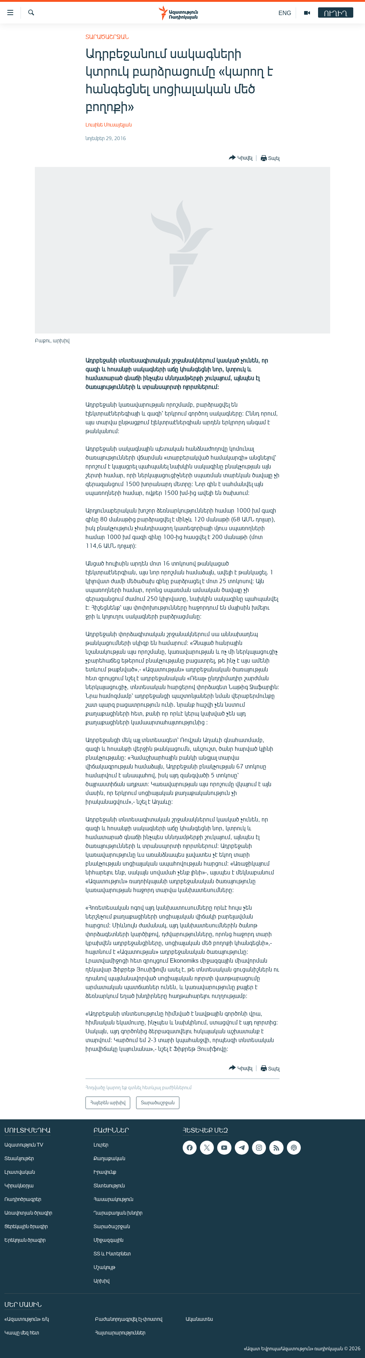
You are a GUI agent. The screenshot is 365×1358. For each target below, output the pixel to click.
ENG (284, 12)
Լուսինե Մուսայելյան (108, 124)
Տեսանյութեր (19, 1158)
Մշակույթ (104, 1267)
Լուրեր (101, 1144)
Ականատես (199, 1319)
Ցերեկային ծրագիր (26, 1226)
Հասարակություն (113, 1199)
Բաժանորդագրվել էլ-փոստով (129, 1319)
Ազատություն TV (23, 1144)
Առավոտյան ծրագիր (28, 1212)
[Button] (240, 158)
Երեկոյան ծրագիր (24, 1240)
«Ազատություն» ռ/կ (26, 1319)
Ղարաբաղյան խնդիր (118, 1212)
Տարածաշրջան (107, 36)
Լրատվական (19, 1172)
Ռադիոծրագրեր (22, 1199)
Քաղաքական (109, 1158)
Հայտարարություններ (120, 1332)
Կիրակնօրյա (19, 1185)
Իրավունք (105, 1172)
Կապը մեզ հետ (21, 1332)
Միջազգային (108, 1240)
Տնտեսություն (109, 1185)
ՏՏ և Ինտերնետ (112, 1253)
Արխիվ (101, 1280)
